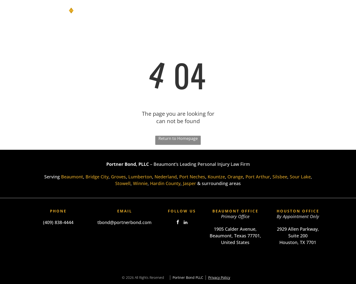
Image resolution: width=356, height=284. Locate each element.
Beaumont (72, 177)
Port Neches (192, 177)
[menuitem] (178, 10)
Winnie (140, 183)
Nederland (166, 177)
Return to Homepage (178, 138)
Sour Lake (300, 177)
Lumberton (140, 177)
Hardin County (165, 183)
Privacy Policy (219, 277)
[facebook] (178, 223)
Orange (235, 177)
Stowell (123, 183)
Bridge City (97, 177)
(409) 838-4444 (58, 222)
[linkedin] (185, 223)
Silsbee (279, 177)
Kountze (216, 177)
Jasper (189, 183)
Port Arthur (257, 177)
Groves (118, 177)
